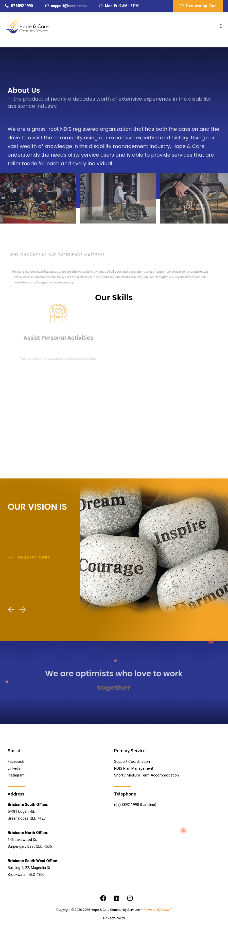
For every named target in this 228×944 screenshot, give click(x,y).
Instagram (16, 775)
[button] (198, 6)
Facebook (16, 761)
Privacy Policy (114, 918)
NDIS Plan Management (133, 768)
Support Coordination (132, 761)
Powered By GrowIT (158, 910)
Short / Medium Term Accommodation (146, 775)
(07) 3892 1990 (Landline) (135, 804)
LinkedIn (14, 768)
